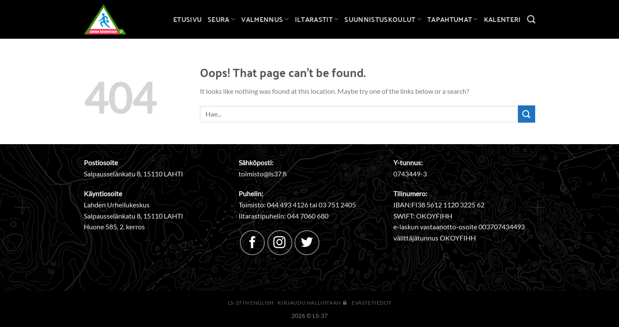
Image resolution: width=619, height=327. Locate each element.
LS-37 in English (251, 302)
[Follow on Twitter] (306, 242)
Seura (221, 19)
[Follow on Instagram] (279, 242)
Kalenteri (502, 19)
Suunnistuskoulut (382, 19)
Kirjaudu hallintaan (312, 302)
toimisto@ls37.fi (263, 174)
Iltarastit (317, 19)
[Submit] (526, 113)
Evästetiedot (371, 302)
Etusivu (187, 19)
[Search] (531, 19)
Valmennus (264, 19)
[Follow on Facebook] (252, 242)
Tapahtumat (452, 19)
